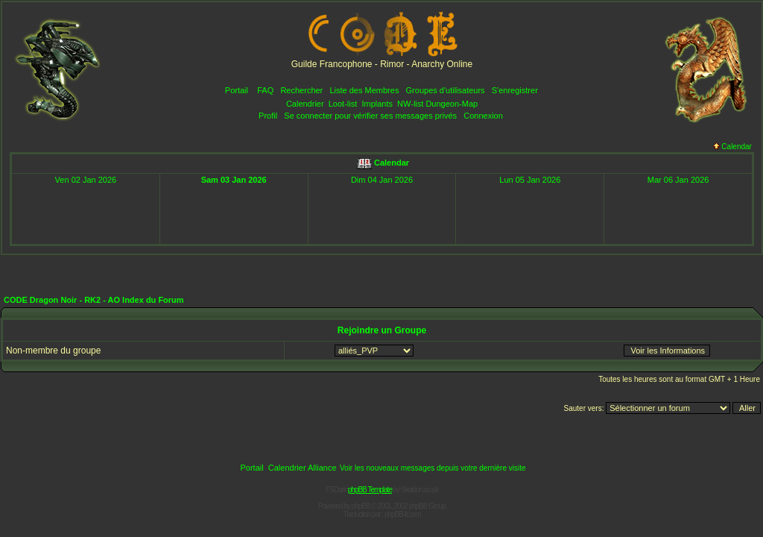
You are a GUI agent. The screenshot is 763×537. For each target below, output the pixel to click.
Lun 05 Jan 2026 (529, 179)
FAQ (265, 90)
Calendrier (305, 103)
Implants (377, 103)
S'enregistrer (515, 90)
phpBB (361, 506)
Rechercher (301, 90)
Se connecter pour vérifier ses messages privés (370, 115)
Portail (236, 90)
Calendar (732, 146)
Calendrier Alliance (302, 467)
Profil (268, 115)
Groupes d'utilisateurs (445, 90)
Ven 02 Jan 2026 (86, 179)
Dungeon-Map (451, 103)
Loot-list (343, 103)
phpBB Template (370, 490)
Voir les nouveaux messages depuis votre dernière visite (433, 468)
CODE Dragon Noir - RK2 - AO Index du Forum (94, 299)
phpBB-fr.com (402, 514)
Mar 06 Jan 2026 (678, 179)
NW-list (410, 103)
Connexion (483, 115)
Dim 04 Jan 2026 (382, 179)
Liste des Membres (364, 90)
